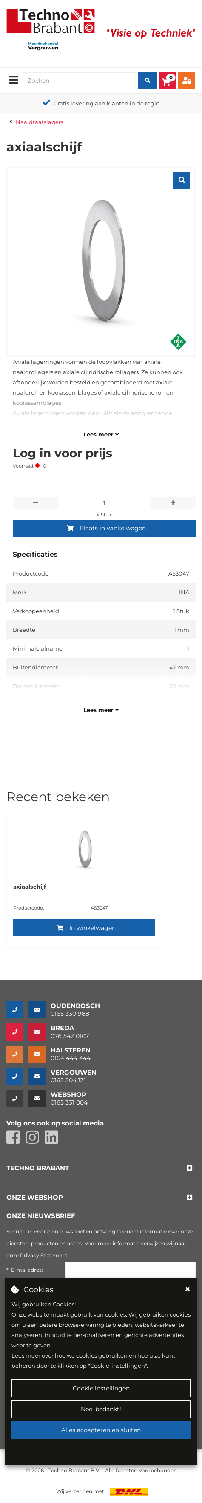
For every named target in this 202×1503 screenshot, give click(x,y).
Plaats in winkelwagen (106, 528)
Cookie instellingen (101, 1388)
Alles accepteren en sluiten (101, 1430)
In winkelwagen (86, 928)
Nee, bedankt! (101, 1409)
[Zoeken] (147, 80)
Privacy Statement (44, 1255)
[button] (37, 1168)
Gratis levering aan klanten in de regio (106, 103)
